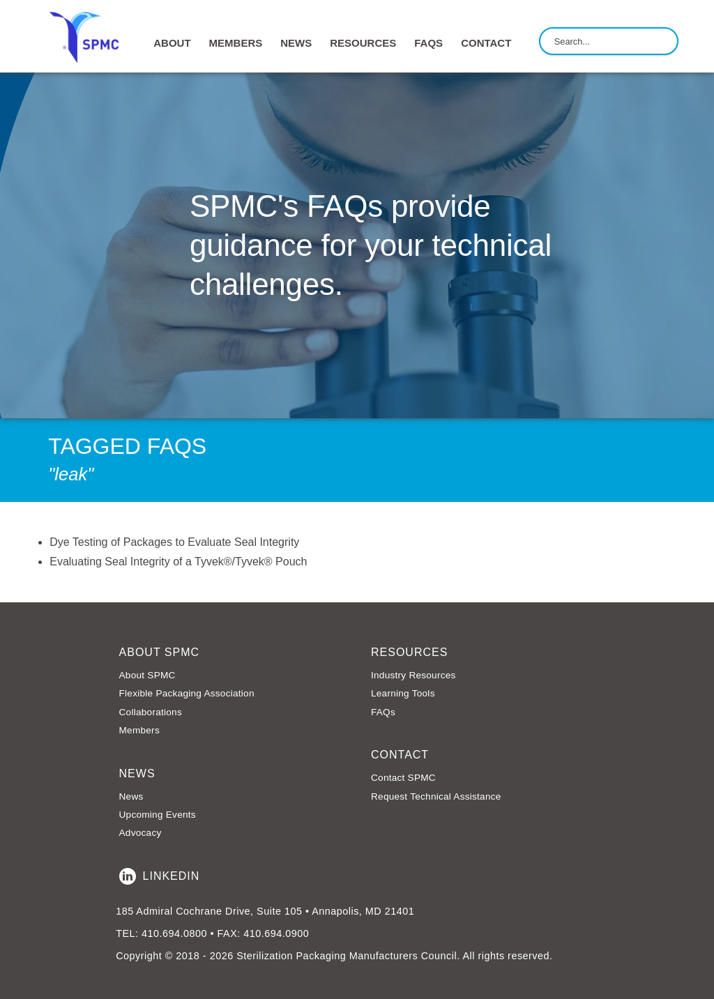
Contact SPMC (403, 777)
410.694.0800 (174, 933)
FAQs (428, 43)
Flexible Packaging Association (187, 693)
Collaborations (150, 712)
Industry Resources (413, 675)
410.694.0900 (276, 933)
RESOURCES (363, 43)
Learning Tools (403, 693)
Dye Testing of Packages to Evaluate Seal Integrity (174, 542)
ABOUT (171, 43)
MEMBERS (236, 43)
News (131, 796)
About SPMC (147, 675)
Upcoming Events (157, 814)
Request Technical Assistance (436, 796)
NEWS (296, 43)
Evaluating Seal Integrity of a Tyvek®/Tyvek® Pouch (178, 561)
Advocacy (140, 833)
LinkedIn (159, 876)
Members (139, 730)
